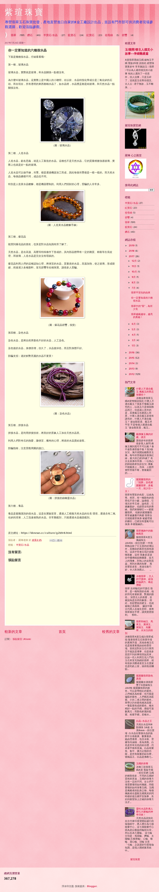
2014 (132, 363)
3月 (134, 340)
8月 (134, 282)
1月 (134, 345)
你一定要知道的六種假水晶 (142, 299)
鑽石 (30, 35)
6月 (134, 323)
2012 (132, 374)
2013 (132, 368)
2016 (132, 352)
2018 (132, 250)
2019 (132, 245)
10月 (135, 271)
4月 (134, 334)
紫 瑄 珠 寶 (24, 12)
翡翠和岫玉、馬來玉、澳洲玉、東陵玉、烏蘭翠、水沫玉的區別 (139, 627)
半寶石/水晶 (50, 35)
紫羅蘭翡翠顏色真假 (144, 677)
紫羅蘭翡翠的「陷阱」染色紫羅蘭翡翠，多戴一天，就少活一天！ (139, 485)
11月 (134, 266)
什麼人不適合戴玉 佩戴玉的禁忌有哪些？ (145, 391)
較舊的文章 (111, 631)
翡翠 (13, 35)
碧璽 (127, 217)
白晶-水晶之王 (144, 720)
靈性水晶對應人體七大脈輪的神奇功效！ (144, 811)
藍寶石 (72, 35)
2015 (132, 357)
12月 (134, 260)
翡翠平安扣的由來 (140, 292)
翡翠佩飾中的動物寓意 (144, 532)
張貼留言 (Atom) (22, 639)
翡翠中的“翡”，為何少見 (141, 307)
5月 (134, 329)
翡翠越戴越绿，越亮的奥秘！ (142, 315)
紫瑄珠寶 (135, 859)
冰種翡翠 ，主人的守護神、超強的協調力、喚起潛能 (145, 580)
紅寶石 (90, 35)
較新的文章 (13, 631)
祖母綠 (109, 35)
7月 (134, 287)
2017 (132, 256)
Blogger (92, 886)
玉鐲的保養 (142, 763)
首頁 (62, 631)
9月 (134, 277)
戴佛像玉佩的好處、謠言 (144, 435)
